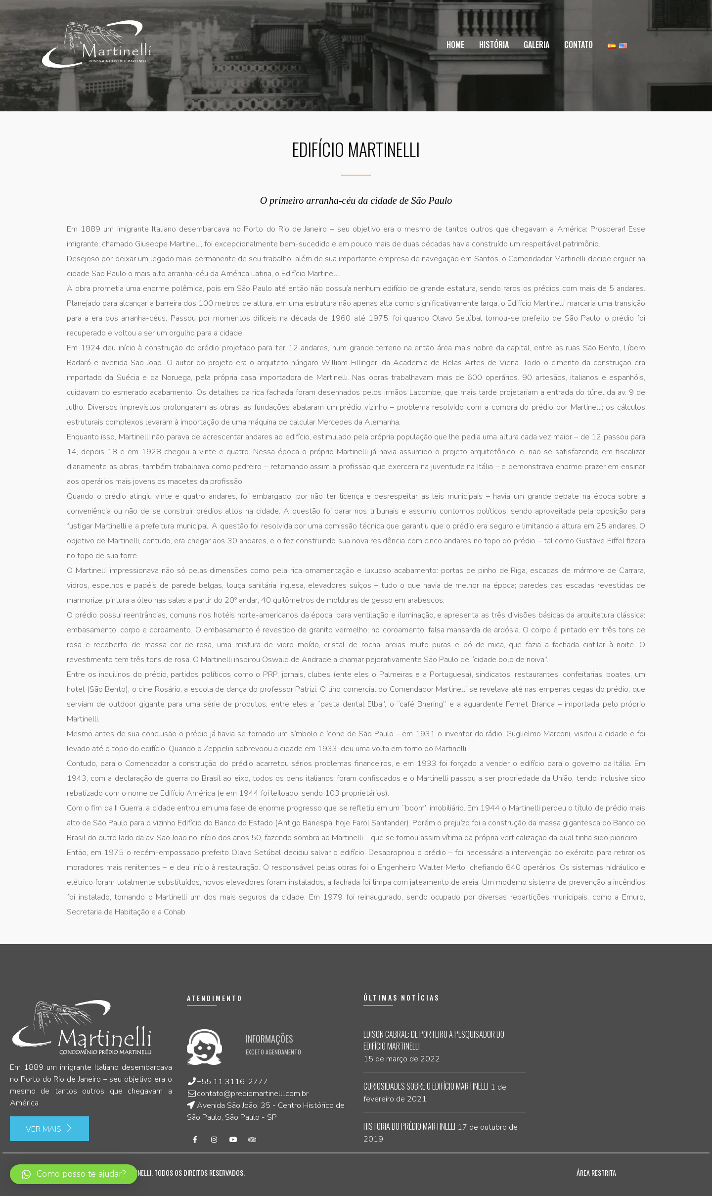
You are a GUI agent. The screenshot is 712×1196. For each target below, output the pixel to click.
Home (455, 44)
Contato (578, 44)
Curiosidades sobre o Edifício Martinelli (426, 1086)
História (494, 44)
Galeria (536, 44)
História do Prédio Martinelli (409, 1126)
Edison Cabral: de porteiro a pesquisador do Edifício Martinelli (433, 1040)
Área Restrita (596, 1172)
